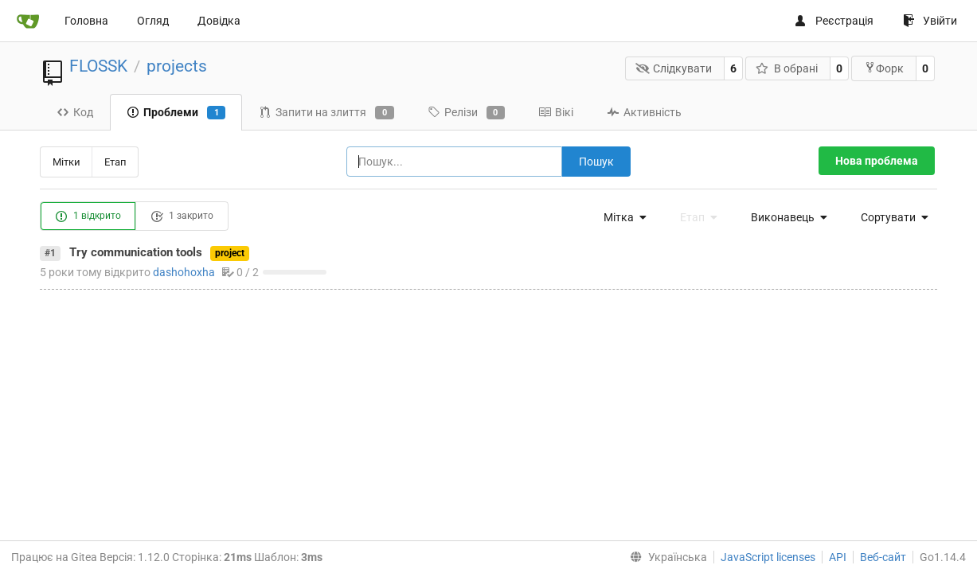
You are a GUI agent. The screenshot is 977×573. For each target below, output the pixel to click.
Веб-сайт (883, 557)
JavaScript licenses (768, 557)
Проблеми (176, 113)
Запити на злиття (326, 113)
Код (75, 112)
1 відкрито (88, 216)
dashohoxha (184, 272)
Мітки (66, 162)
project (229, 253)
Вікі (555, 112)
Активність (644, 112)
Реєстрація (833, 20)
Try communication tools (135, 252)
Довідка (218, 20)
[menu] (621, 217)
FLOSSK (98, 66)
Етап (115, 162)
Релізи (466, 113)
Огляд (153, 20)
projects (177, 66)
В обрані (787, 68)
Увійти (930, 20)
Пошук (596, 161)
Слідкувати (674, 68)
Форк (884, 68)
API (837, 557)
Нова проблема (876, 160)
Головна (86, 20)
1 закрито (181, 216)
